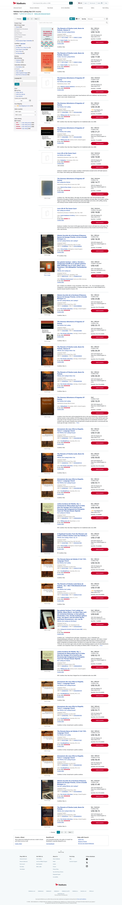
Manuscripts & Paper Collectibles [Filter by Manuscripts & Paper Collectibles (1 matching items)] (24, 40)
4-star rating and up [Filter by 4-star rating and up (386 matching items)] (25, 126)
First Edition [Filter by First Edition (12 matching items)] (19, 67)
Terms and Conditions (81, 899)
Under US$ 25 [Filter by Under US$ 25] (19, 92)
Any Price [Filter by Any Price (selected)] (18, 90)
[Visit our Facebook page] (87, 859)
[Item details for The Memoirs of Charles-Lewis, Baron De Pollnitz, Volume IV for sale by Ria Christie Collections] (47, 355)
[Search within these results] (73, 22)
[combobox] (50, 3)
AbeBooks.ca (75, 891)
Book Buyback (39, 864)
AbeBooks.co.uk (31, 891)
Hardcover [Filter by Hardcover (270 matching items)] (19, 60)
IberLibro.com (83, 891)
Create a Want (18, 843)
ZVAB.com (91, 891)
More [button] (78, 422)
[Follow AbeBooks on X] (87, 862)
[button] (107, 22)
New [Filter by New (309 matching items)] (18, 45)
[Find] (71, 3)
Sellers (92, 7)
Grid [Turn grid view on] (78, 19)
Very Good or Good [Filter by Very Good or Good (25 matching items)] (21, 49)
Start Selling (105, 7)
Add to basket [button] (99, 42)
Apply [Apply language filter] (17, 84)
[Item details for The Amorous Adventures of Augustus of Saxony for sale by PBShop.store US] (47, 112)
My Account (92, 3)
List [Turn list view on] (72, 19)
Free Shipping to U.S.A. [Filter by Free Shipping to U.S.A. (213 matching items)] (24, 105)
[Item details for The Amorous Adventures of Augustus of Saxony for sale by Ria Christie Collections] (47, 330)
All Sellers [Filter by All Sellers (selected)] (18, 120)
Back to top (61, 852)
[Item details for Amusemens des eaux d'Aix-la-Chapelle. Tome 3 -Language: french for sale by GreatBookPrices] (47, 438)
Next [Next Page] (36, 18)
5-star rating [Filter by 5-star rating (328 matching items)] (23, 128)
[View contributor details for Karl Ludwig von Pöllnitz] (64, 81)
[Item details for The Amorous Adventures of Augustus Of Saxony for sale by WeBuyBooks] (47, 406)
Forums (54, 866)
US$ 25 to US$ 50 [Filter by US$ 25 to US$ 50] (20, 94)
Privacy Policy (56, 869)
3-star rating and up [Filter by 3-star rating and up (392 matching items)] (25, 124)
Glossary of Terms (82, 841)
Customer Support (73, 861)
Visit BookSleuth (50, 843)
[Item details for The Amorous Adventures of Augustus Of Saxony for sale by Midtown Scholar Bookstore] (47, 82)
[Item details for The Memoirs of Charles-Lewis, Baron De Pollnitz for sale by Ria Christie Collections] (47, 381)
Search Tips (81, 839)
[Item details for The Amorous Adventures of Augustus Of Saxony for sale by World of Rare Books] (47, 187)
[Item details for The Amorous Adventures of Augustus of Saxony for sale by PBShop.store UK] (47, 136)
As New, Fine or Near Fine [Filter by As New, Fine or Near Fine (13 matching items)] (23, 47)
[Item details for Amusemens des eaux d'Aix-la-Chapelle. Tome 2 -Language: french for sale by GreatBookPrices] (47, 488)
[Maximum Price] (25, 101)
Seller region (18, 111)
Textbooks (80, 7)
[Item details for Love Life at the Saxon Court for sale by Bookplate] (47, 157)
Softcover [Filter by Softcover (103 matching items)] (19, 62)
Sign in (86, 3)
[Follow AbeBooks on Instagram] (87, 866)
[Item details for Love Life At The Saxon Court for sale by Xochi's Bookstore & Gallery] (47, 213)
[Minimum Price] (17, 101)
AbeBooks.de (40, 891)
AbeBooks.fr (48, 891)
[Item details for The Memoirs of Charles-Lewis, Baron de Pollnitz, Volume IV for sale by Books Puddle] (47, 37)
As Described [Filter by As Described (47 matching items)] (20, 53)
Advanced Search (18, 7)
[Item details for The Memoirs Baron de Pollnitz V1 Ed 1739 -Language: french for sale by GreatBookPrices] (47, 568)
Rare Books (50, 7)
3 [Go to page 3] (31, 18)
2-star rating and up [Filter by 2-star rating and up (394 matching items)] (25, 122)
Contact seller (60, 43)
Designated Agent (56, 874)
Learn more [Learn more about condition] (22, 43)
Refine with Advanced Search (42, 14)
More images (47, 275)
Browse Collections (34, 7)
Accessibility (55, 877)
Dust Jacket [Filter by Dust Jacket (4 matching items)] (19, 70)
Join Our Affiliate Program (41, 861)
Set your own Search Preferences (86, 843)
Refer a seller (38, 866)
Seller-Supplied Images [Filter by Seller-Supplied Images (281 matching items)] (22, 72)
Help (106, 3)
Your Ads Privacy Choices (58, 871)
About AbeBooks (56, 858)
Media (54, 861)
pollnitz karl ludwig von (26, 14)
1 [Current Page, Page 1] (24, 18)
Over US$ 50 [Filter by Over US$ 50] (19, 96)
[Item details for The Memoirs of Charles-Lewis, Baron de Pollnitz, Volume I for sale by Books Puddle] (47, 62)
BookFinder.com (61, 894)
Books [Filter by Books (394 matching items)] (18, 27)
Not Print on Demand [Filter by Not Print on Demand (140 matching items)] (22, 74)
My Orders (22, 866)
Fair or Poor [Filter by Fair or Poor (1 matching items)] (19, 51)
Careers (54, 864)
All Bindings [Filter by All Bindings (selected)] (18, 58)
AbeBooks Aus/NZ (66, 891)
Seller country (18, 114)
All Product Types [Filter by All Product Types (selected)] (20, 25)
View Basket (22, 869)
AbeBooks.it (56, 891)
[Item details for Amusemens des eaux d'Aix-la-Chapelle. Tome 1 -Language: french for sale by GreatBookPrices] (47, 690)
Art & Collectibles (65, 7)
